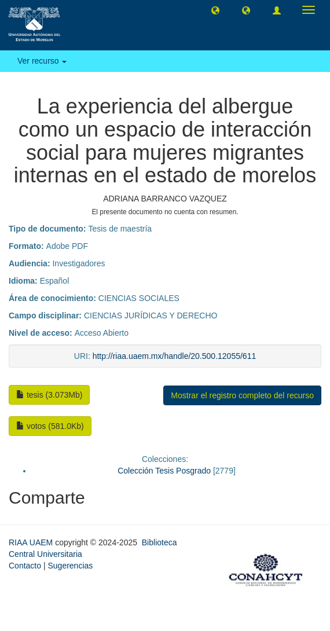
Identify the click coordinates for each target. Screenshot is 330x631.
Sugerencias (70, 565)
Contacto (25, 565)
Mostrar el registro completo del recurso (242, 395)
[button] (215, 10)
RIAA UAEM (32, 542)
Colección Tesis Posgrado (164, 470)
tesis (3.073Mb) (49, 394)
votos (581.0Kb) (50, 426)
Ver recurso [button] (42, 60)
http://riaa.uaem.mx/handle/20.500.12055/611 (174, 356)
